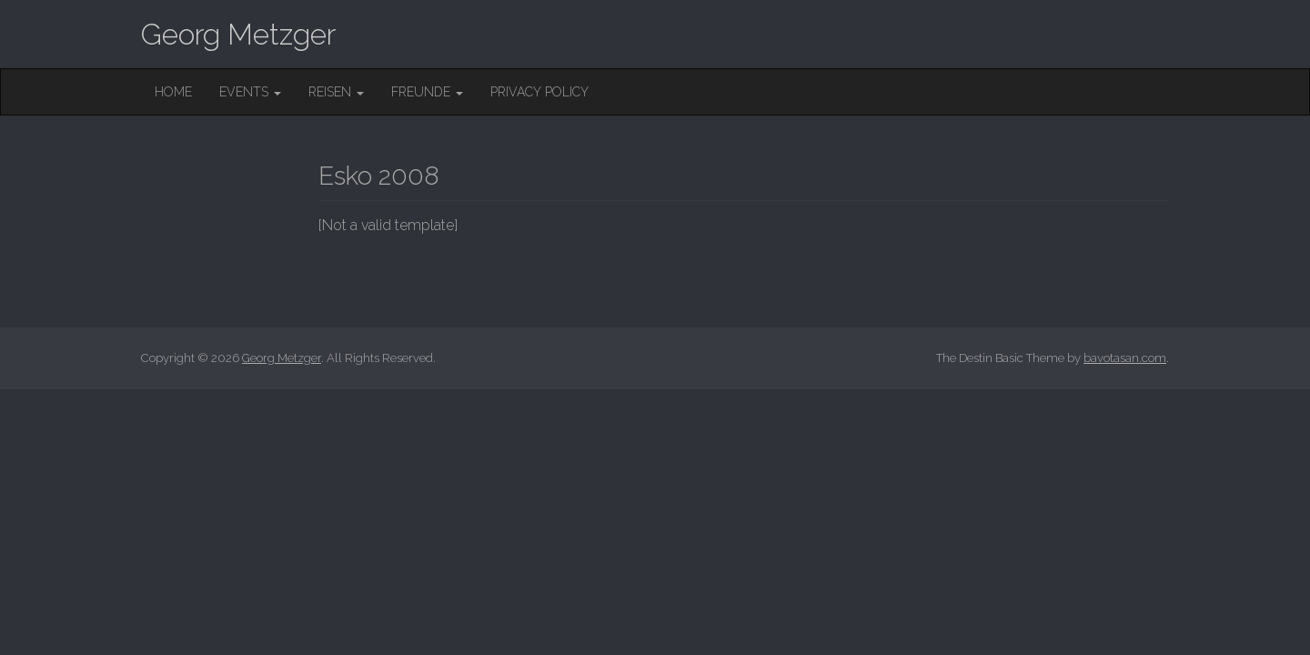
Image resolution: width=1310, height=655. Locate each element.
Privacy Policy (539, 92)
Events (250, 92)
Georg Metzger (238, 34)
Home (173, 92)
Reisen (336, 92)
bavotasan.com (1124, 358)
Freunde (427, 92)
